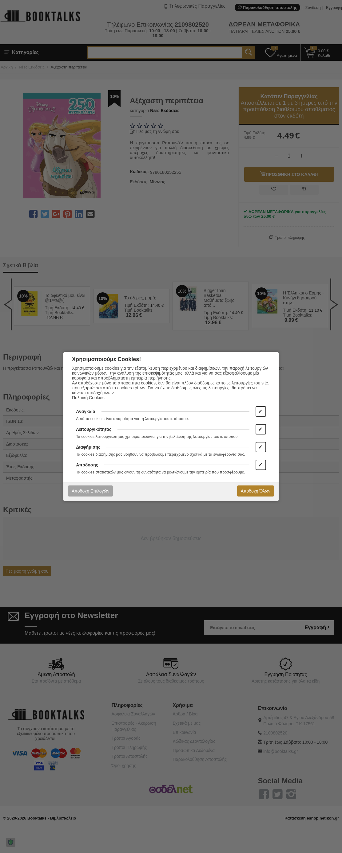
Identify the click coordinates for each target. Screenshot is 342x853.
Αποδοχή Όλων (255, 491)
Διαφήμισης (88, 447)
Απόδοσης (87, 464)
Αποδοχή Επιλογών (90, 491)
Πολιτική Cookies (88, 397)
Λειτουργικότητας (93, 429)
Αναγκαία (85, 411)
